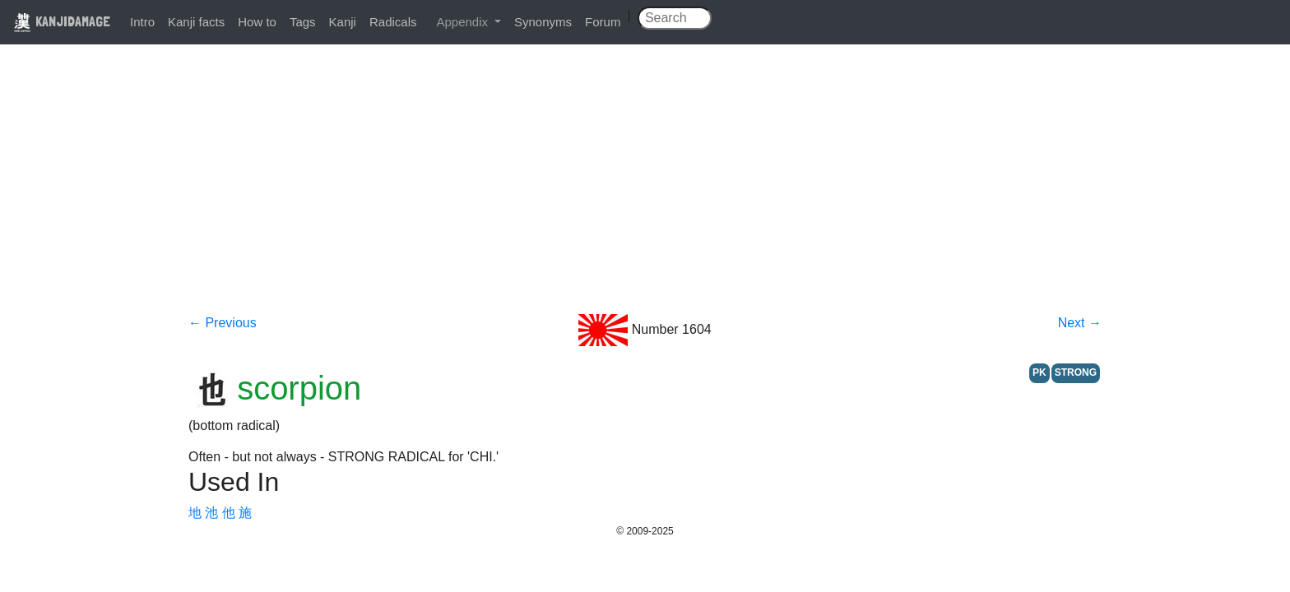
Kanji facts (196, 22)
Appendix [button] (463, 22)
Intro (142, 22)
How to (257, 22)
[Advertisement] (645, 191)
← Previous (222, 323)
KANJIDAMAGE (61, 21)
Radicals (393, 22)
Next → (1080, 323)
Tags (303, 22)
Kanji (342, 22)
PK (1039, 372)
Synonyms (543, 22)
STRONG (1076, 372)
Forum (602, 22)
